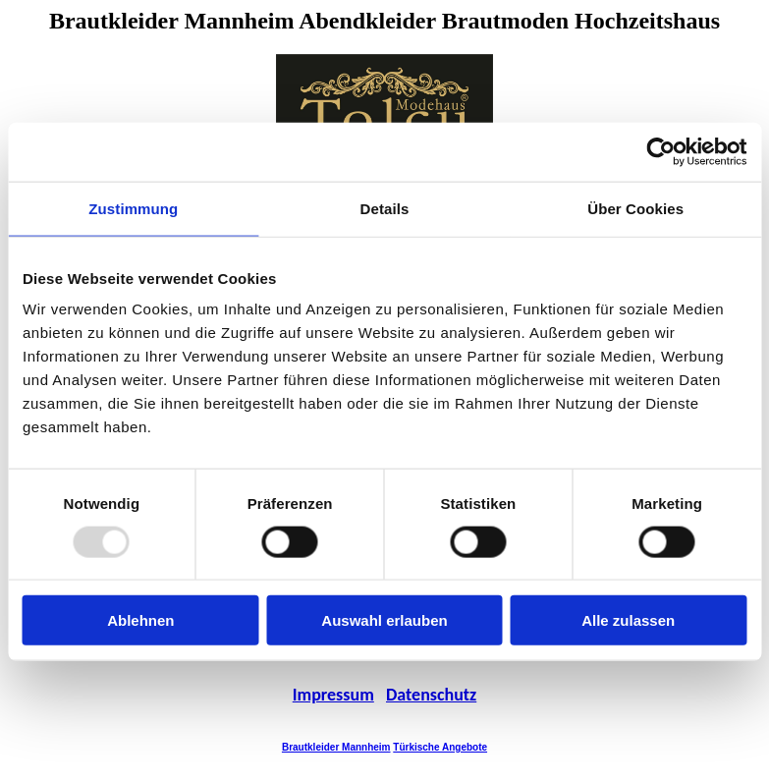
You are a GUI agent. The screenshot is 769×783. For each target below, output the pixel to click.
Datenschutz (431, 694)
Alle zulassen (628, 620)
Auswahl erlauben (384, 620)
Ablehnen (140, 620)
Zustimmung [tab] (133, 207)
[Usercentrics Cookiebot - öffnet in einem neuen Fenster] (660, 151)
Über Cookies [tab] (635, 207)
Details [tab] (385, 207)
